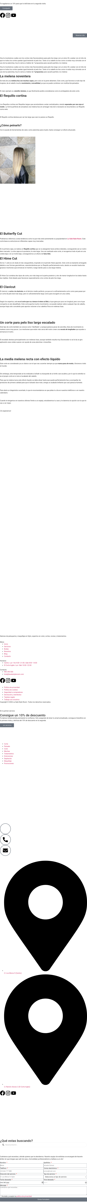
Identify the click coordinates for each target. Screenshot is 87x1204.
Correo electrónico (50, 1168)
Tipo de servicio (49, 1174)
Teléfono (3, 1168)
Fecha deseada (5, 1180)
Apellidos (47, 1162)
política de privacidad (24, 1196)
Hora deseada (49, 1180)
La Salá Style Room (74, 239)
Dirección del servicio (8, 1174)
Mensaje (3, 1185)
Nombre (3, 1162)
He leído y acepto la (17, 1196)
